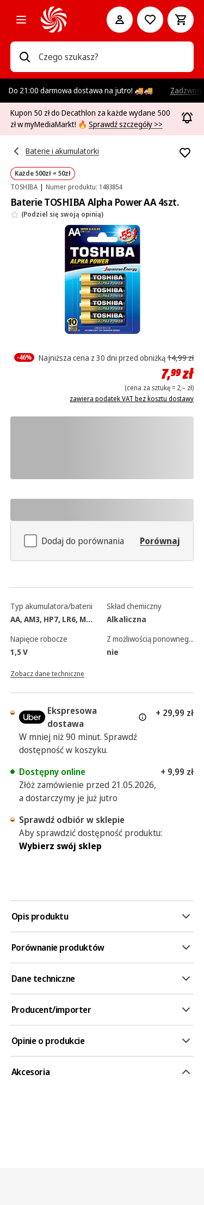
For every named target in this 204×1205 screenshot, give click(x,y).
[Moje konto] (120, 20)
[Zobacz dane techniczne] (47, 672)
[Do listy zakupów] (150, 20)
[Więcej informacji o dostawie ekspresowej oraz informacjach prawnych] (142, 717)
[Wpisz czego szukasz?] (24, 57)
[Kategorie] (21, 19)
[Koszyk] (181, 20)
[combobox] (112, 56)
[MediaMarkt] (59, 20)
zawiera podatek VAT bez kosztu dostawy (132, 399)
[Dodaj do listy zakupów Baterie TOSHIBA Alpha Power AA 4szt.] (185, 153)
